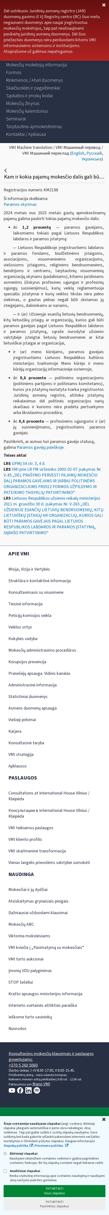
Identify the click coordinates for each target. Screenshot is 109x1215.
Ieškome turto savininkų (30, 1017)
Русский (94, 153)
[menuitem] (36, 65)
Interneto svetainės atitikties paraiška (42, 1005)
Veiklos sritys (20, 627)
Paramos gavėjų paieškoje (40, 447)
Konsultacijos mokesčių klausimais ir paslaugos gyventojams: (51, 1057)
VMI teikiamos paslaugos (30, 828)
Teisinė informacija (25, 604)
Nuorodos (17, 1029)
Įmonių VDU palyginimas (30, 971)
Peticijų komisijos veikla (29, 616)
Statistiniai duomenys (28, 697)
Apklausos (17, 766)
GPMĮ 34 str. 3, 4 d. (28, 464)
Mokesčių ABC (21, 924)
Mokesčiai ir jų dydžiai (28, 890)
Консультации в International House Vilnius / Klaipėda (49, 813)
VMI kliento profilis (25, 839)
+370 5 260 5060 (23, 1065)
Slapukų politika (16, 1145)
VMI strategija (21, 755)
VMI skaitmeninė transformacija (37, 851)
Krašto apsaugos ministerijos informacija (45, 994)
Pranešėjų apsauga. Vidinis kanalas (39, 673)
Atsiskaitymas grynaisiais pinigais (38, 901)
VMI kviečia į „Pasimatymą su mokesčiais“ (46, 948)
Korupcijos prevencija (27, 662)
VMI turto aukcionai (25, 959)
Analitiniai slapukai (22, 1171)
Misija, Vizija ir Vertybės (29, 569)
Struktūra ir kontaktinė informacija (39, 581)
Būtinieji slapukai (20, 1153)
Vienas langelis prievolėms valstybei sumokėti (49, 863)
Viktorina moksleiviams (29, 936)
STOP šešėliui (20, 982)
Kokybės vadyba (22, 639)
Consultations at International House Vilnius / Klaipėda (49, 796)
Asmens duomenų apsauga (32, 708)
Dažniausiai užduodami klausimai (38, 913)
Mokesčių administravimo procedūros (42, 650)
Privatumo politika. (49, 1145)
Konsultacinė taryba (26, 743)
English (77, 153)
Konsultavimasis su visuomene (35, 592)
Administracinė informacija (32, 685)
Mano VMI (41, 1084)
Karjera (14, 731)
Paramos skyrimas (20, 204)
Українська (92, 159)
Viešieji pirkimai (22, 720)
